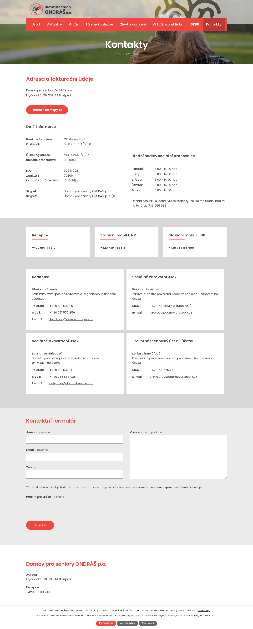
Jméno (38, 432)
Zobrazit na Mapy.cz (48, 110)
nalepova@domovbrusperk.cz (71, 383)
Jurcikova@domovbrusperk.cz (71, 319)
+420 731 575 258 (162, 370)
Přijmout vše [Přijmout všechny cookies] (105, 623)
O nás (74, 24)
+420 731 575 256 (62, 312)
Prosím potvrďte (45, 497)
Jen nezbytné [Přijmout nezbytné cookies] (128, 623)
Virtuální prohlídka (168, 24)
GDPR (194, 24)
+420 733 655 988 (62, 377)
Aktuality (54, 24)
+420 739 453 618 (113, 248)
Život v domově (133, 24)
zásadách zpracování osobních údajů (176, 487)
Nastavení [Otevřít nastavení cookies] (149, 623)
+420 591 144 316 (61, 306)
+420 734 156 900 (181, 248)
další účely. (204, 610)
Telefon (31, 467)
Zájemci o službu (99, 24)
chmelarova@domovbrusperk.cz (173, 377)
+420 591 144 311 (60, 370)
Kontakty (213, 24)
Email (37, 450)
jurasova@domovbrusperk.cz (171, 312)
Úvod (118, 53)
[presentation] (50, 506)
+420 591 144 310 (44, 248)
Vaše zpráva (146, 432)
